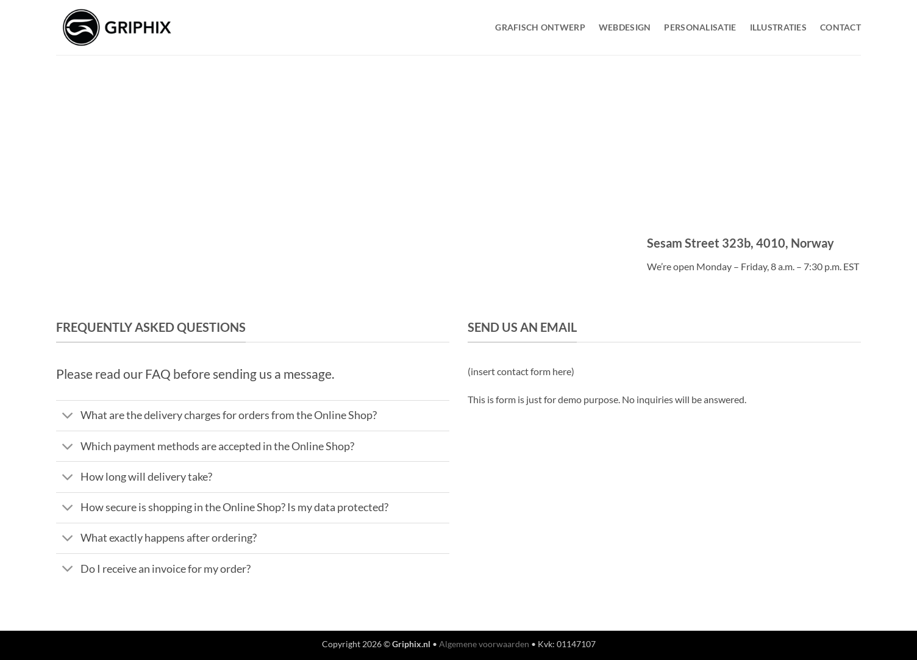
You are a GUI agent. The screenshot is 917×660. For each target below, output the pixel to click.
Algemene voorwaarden (484, 644)
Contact (840, 27)
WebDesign (625, 27)
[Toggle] (68, 417)
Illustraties (778, 27)
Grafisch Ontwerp (540, 27)
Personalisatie (700, 27)
